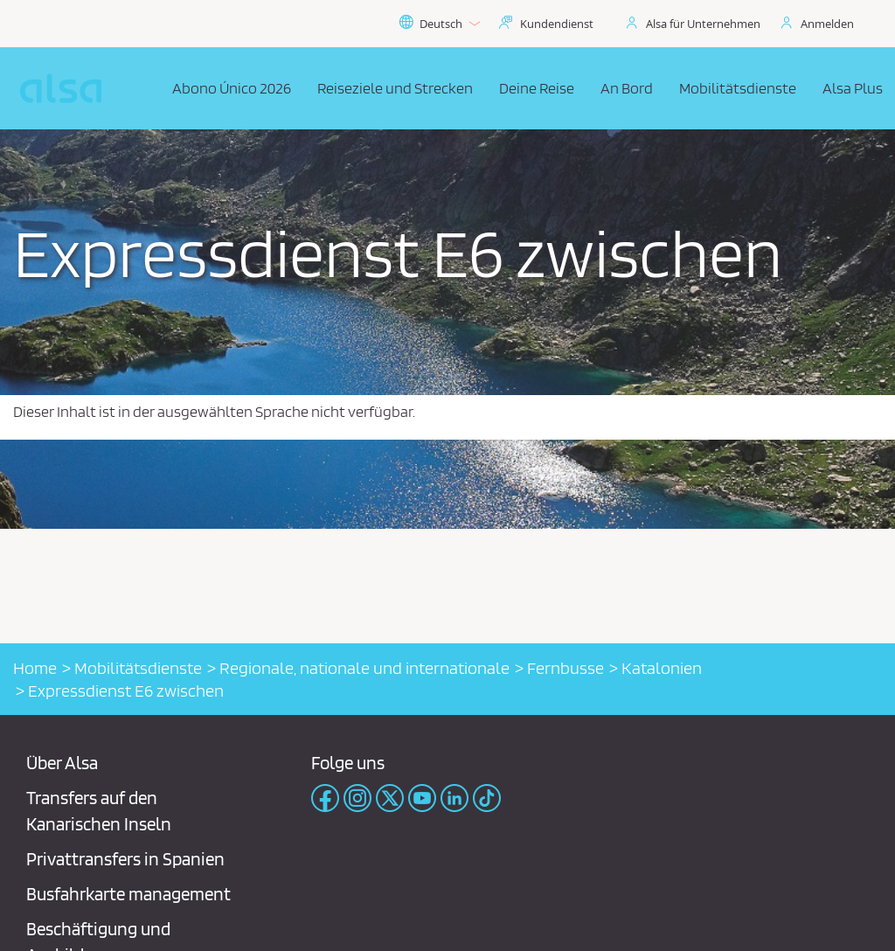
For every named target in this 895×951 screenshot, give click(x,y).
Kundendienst (556, 23)
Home (35, 667)
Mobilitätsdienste (138, 667)
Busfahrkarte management (128, 894)
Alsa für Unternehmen (703, 23)
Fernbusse (565, 667)
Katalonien (661, 667)
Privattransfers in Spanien (125, 859)
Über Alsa (62, 763)
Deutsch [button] (439, 23)
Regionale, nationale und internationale (364, 667)
